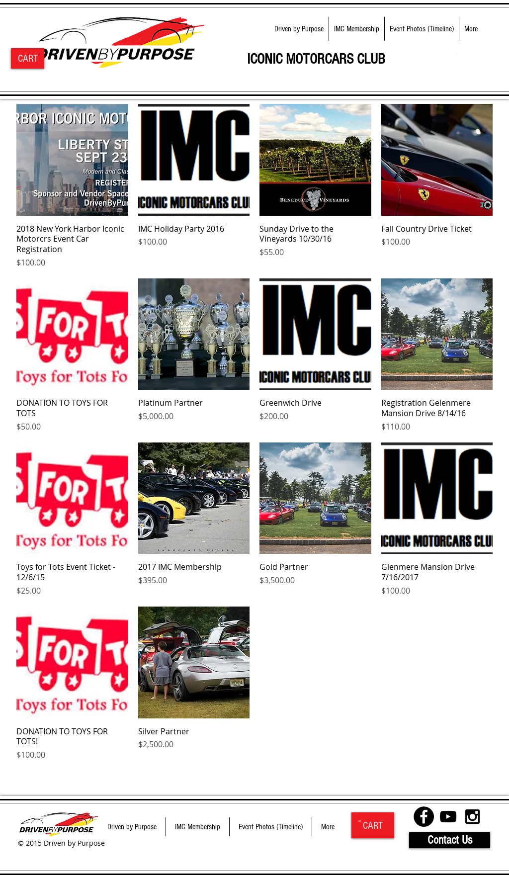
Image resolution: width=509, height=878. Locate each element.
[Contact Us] (449, 840)
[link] (458, 53)
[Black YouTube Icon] (448, 816)
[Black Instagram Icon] (472, 816)
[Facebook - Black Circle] (424, 816)
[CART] (27, 58)
